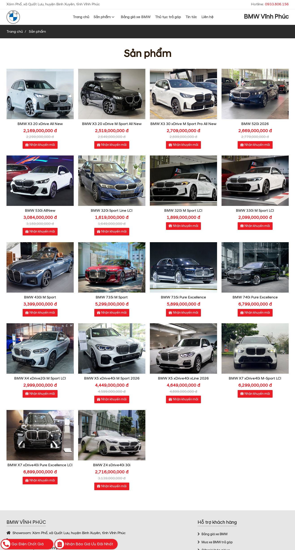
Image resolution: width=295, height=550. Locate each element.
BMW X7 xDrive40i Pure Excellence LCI (40, 465)
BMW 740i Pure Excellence (255, 297)
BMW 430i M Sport (40, 297)
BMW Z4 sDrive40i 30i (111, 465)
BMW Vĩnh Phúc (266, 17)
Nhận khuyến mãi (40, 145)
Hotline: (270, 4)
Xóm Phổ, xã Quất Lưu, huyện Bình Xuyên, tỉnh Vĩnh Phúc (79, 533)
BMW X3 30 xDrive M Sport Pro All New (183, 124)
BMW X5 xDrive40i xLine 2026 (183, 378)
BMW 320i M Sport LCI (183, 210)
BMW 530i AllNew (40, 210)
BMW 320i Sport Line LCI (112, 210)
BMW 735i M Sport (112, 297)
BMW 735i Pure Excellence (183, 297)
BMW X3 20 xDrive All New (40, 124)
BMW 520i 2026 (255, 124)
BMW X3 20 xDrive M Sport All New (112, 124)
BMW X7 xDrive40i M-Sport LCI (255, 378)
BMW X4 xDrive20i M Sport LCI (40, 378)
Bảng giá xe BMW (213, 534)
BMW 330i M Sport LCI (255, 210)
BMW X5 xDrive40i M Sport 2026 (112, 378)
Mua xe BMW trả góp (215, 542)
